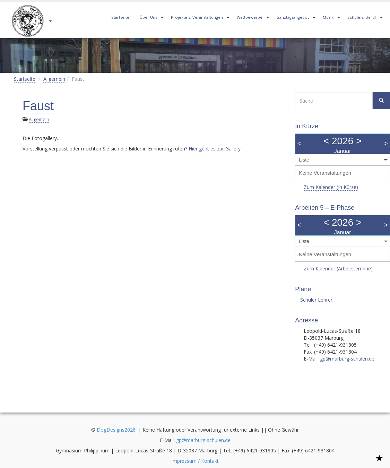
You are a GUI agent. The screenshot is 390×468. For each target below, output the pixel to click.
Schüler (308, 299)
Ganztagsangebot (292, 17)
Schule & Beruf (361, 17)
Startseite (120, 17)
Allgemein (54, 79)
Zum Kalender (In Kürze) (331, 187)
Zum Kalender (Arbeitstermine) (338, 268)
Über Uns (148, 17)
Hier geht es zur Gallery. (215, 148)
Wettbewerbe (249, 17)
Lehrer (325, 299)
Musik (328, 17)
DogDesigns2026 (116, 429)
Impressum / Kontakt (195, 461)
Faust (38, 106)
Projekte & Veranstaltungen (197, 17)
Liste (304, 160)
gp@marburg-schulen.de (347, 358)
